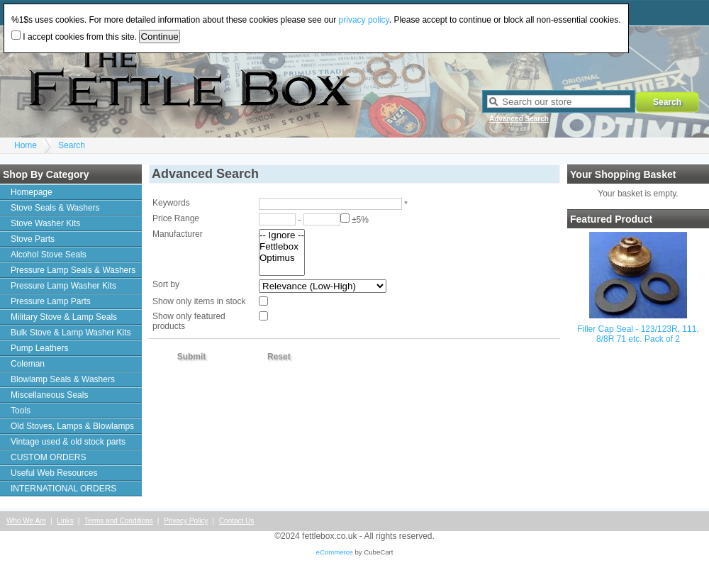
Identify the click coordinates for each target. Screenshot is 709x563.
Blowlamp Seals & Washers (63, 379)
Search (71, 145)
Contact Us (236, 521)
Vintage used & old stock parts (68, 442)
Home (25, 145)
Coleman (28, 364)
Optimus (281, 258)
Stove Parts (33, 239)
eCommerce (334, 552)
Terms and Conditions (118, 521)
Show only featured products (188, 321)
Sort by (165, 284)
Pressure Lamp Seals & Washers (73, 270)
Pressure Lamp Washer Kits (63, 286)
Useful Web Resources (54, 473)
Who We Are (26, 521)
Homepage (31, 192)
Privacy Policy (186, 521)
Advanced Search (519, 119)
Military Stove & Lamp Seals (64, 317)
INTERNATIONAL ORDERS (63, 489)
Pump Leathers (39, 348)
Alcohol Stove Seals (48, 255)
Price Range (175, 218)
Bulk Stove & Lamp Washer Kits (71, 333)
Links (65, 521)
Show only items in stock (198, 301)
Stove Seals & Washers (55, 208)
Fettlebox (281, 246)
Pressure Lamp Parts (51, 301)
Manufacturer (177, 234)
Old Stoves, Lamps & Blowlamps (72, 426)
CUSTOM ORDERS (48, 457)
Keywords (171, 203)
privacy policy (364, 20)
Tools (20, 411)
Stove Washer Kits (45, 223)
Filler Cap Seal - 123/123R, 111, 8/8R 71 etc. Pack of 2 (637, 334)
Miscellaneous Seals (49, 395)
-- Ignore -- (281, 235)
